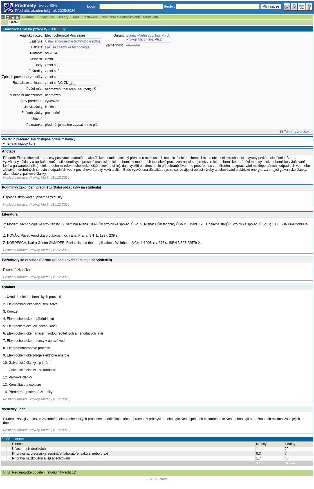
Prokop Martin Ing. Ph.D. (144, 39)
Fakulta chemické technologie (67, 47)
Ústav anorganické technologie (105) (72, 41)
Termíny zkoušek (296, 132)
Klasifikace (90, 17)
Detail (14, 22)
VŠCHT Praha (157, 479)
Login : (92, 6)
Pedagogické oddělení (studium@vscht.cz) (44, 472)
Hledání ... (29, 17)
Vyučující (47, 17)
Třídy (75, 17)
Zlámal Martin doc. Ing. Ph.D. (148, 35)
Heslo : (169, 6)
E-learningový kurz (21, 143)
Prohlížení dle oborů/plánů (120, 17)
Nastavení (150, 17)
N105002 (133, 45)
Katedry (62, 17)
